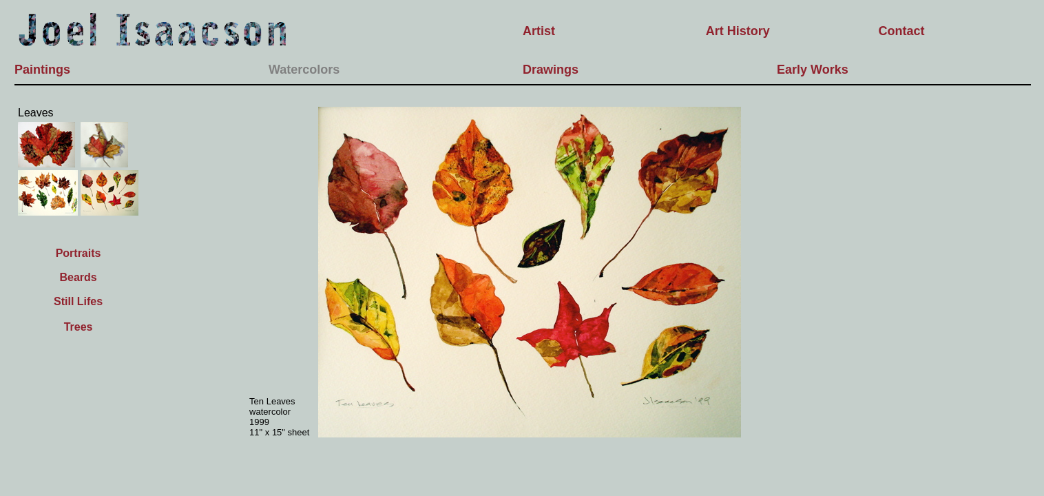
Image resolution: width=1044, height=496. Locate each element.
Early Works (812, 69)
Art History (738, 31)
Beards (77, 277)
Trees (78, 327)
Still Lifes (78, 301)
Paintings (42, 69)
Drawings (550, 69)
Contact (902, 31)
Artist (539, 31)
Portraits (78, 253)
